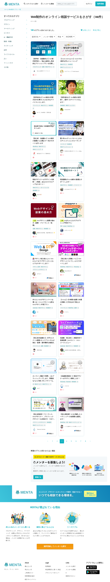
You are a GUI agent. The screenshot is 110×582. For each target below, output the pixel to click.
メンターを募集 (47, 4)
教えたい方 (28, 566)
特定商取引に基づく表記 (53, 569)
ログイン (89, 4)
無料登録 (100, 4)
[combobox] (66, 4)
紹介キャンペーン (30, 579)
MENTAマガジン (70, 576)
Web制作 (11, 9)
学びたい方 (28, 569)
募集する (38, 477)
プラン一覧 (17, 9)
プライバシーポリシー (52, 573)
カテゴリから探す (31, 4)
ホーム (6, 9)
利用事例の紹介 (30, 576)
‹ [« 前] (47, 441)
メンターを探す (71, 566)
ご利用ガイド (29, 573)
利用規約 (48, 566)
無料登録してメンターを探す (55, 546)
